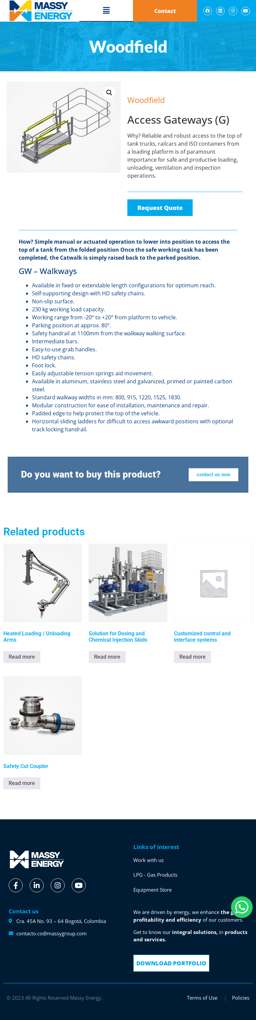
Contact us (23, 911)
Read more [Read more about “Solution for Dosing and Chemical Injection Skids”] (107, 657)
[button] (106, 10)
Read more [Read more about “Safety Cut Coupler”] (22, 783)
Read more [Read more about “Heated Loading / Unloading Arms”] (22, 657)
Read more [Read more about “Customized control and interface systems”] (192, 657)
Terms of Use (203, 997)
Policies (240, 997)
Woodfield (142, 85)
